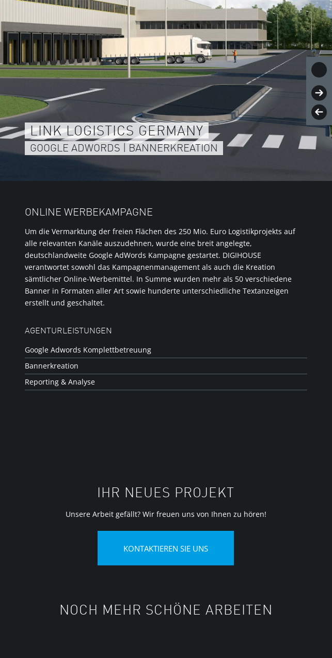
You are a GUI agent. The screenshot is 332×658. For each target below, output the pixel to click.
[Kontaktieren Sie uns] (166, 548)
